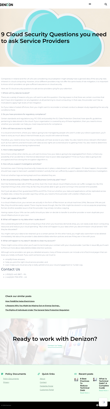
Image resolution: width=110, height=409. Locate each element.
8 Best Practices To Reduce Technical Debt (84, 384)
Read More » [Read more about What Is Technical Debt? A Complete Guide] (104, 390)
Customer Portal (47, 390)
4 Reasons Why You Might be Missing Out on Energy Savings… (32, 306)
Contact (43, 382)
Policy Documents (11, 379)
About (42, 379)
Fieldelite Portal (46, 386)
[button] (90, 4)
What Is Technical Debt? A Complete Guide (104, 383)
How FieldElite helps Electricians (19, 301)
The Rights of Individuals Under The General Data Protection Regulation (37, 310)
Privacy (6, 382)
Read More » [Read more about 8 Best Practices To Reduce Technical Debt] (85, 393)
